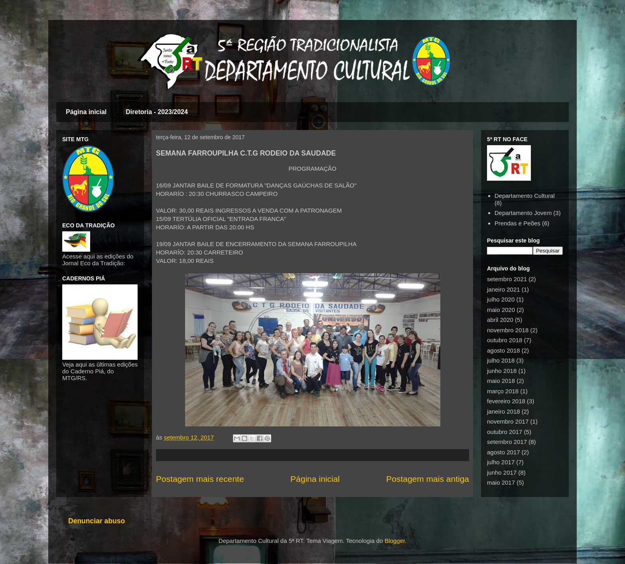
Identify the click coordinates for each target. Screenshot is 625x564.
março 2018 (503, 391)
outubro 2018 (504, 340)
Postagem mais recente (200, 478)
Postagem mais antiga (427, 478)
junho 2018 (502, 370)
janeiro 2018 (503, 411)
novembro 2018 (507, 330)
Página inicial (86, 111)
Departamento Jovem (523, 212)
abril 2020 (500, 319)
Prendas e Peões (517, 223)
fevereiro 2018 (506, 401)
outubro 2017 (504, 431)
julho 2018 (501, 360)
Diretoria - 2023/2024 (157, 111)
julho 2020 (501, 299)
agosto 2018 (503, 350)
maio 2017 (501, 482)
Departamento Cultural (525, 195)
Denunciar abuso (96, 521)
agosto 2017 (503, 452)
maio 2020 (501, 309)
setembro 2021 (507, 279)
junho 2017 (502, 472)
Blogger (394, 540)
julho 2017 (501, 462)
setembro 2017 (507, 441)
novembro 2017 (507, 421)
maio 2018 (501, 380)
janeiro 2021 (503, 289)
